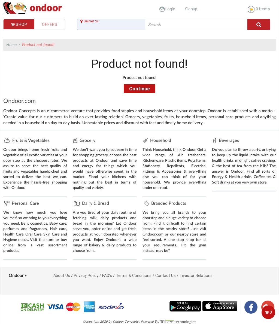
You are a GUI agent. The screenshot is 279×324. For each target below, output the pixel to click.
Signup (191, 8)
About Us (61, 275)
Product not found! (38, 45)
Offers (49, 24)
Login (167, 8)
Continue (139, 88)
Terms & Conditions (133, 275)
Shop (19, 24)
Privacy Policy (86, 275)
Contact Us (165, 275)
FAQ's (107, 275)
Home (11, 45)
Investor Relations (196, 275)
